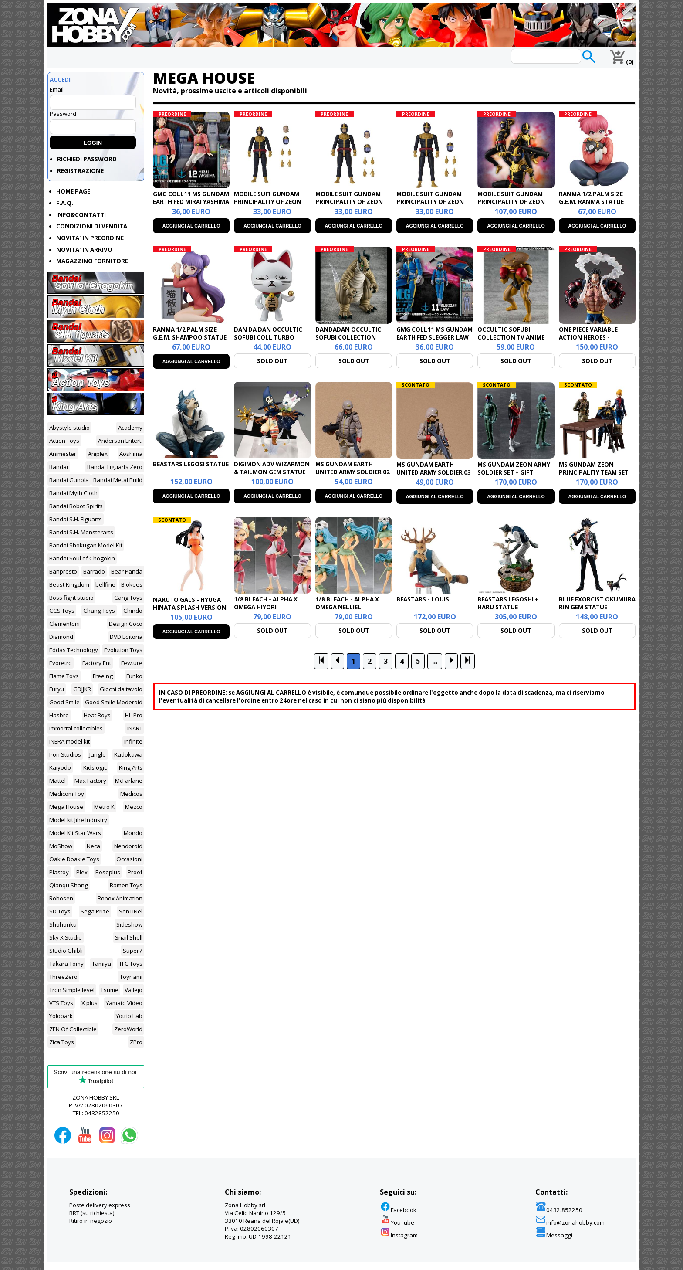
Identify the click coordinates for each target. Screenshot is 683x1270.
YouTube (397, 1222)
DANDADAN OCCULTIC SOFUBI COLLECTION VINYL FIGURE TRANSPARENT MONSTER (352, 341)
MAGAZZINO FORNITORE (92, 261)
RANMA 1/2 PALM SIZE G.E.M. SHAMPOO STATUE (190, 333)
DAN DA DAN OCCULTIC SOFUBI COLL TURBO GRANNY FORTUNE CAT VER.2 (268, 341)
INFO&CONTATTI (81, 215)
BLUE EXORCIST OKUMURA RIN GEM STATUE (597, 603)
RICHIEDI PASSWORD (87, 159)
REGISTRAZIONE (80, 171)
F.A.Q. (64, 203)
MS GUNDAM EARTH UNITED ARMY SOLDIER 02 (352, 468)
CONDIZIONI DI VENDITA (91, 226)
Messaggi (553, 1235)
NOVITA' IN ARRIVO (84, 250)
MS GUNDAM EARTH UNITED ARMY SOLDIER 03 (433, 468)
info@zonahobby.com (570, 1222)
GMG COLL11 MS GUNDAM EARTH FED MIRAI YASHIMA (191, 198)
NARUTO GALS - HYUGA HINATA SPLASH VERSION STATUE (190, 607)
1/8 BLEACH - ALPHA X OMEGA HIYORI (266, 603)
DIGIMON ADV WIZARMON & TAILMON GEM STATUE (272, 468)
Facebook (398, 1210)
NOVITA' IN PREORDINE (90, 238)
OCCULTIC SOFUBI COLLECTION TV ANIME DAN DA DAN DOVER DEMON (510, 341)
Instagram (399, 1235)
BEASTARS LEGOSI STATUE (191, 464)
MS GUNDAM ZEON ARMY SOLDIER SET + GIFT (513, 468)
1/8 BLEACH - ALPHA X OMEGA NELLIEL (347, 603)
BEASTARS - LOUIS (422, 599)
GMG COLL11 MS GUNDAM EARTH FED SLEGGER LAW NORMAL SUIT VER (434, 337)
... (434, 661)
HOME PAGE (73, 191)
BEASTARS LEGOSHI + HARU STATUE (507, 603)
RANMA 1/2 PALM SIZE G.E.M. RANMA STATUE (591, 198)
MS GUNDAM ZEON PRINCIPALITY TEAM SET (594, 468)
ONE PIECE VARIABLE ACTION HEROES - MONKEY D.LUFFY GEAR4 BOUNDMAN (594, 341)
